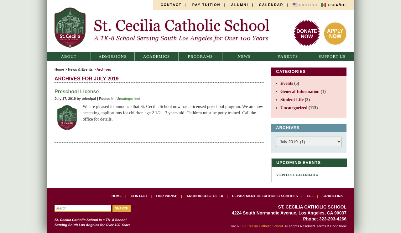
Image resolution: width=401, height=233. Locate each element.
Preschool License (77, 91)
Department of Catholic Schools (265, 196)
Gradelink (333, 196)
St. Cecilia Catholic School (165, 28)
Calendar (271, 5)
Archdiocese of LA (204, 196)
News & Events (80, 69)
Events (286, 83)
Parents (288, 56)
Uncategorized (128, 98)
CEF (310, 196)
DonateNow (306, 34)
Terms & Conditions (331, 226)
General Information (300, 91)
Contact (171, 5)
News (244, 56)
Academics (156, 56)
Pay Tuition (206, 5)
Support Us (332, 56)
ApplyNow (335, 33)
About (69, 56)
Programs (200, 56)
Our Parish (167, 196)
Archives (103, 69)
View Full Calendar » (297, 175)
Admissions (113, 56)
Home (59, 69)
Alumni (239, 5)
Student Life (292, 99)
